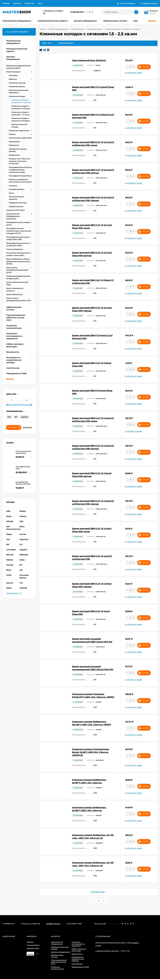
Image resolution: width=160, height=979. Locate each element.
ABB (8, 511)
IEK (15, 417)
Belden (23, 511)
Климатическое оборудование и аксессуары (13, 216)
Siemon (9, 583)
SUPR (8, 575)
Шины (11, 193)
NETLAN (9, 555)
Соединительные (16, 206)
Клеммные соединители (19, 130)
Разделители (14, 155)
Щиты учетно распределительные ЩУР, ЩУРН (17, 270)
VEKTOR (23, 588)
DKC (9, 417)
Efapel (9, 534)
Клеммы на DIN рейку (15, 210)
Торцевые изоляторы (18, 203)
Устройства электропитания (57, 968)
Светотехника (77, 964)
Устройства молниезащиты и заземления (78, 944)
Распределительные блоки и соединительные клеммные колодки (20, 169)
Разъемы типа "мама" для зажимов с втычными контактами (19, 161)
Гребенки (13, 79)
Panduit (9, 565)
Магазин (17, 3)
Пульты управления (14, 249)
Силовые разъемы (16, 189)
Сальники (13, 186)
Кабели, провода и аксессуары (79, 950)
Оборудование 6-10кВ (80, 967)
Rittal (8, 570)
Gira (8, 539)
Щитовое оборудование (58, 29)
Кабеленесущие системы (57, 956)
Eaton (22, 526)
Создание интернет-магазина (107, 951)
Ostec (22, 560)
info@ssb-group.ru (53, 924)
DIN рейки (13, 75)
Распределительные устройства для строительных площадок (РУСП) (18, 230)
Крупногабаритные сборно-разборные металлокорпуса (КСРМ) (18, 261)
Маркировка (14, 142)
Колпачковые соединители (20, 138)
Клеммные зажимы (17, 86)
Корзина (30, 942)
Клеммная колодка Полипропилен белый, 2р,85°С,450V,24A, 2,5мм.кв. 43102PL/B (90, 752)
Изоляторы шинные (17, 83)
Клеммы (12, 134)
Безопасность (77, 954)
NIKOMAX (24, 555)
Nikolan (9, 560)
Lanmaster (11, 550)
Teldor (9, 588)
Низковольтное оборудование (57, 943)
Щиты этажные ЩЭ (14, 294)
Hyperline (24, 539)
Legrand (24, 417)
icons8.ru (135, 943)
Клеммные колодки (94, 29)
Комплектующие (77, 29)
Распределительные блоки (20, 176)
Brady (9, 516)
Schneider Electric (24, 576)
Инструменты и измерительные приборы (78, 959)
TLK (21, 583)
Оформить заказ (33, 948)
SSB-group (29, 3)
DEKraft (9, 521)
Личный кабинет (33, 945)
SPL (21, 570)
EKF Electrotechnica (12, 527)
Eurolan (23, 534)
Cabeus (23, 516)
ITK (21, 544)
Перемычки (14, 145)
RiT (21, 565)
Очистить (27, 427)
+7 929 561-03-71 (77, 12)
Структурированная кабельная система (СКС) (59, 962)
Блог (40, 3)
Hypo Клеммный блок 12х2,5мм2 (89, 60)
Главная (6, 3)
